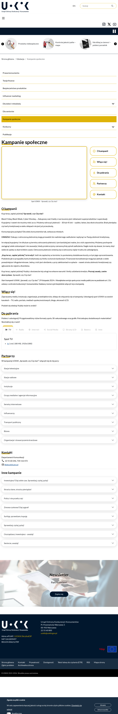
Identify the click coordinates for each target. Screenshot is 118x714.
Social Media (52, 329)
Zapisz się (59, 594)
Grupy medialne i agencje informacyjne (20, 395)
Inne (100, 329)
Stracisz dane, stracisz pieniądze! (17, 489)
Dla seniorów (8, 111)
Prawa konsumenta (11, 73)
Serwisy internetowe (12, 404)
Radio (21, 329)
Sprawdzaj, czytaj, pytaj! (14, 525)
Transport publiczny (12, 422)
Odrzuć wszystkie (102, 710)
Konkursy (7, 126)
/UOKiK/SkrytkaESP (23, 636)
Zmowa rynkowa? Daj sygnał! (16, 507)
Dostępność (48, 662)
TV (10, 329)
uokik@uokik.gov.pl (49, 633)
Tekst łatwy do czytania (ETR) (70, 662)
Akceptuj (103, 705)
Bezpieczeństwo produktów (14, 88)
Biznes (7, 431)
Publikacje (7, 134)
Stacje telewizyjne (11, 368)
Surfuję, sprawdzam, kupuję (15, 516)
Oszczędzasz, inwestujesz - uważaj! (19, 534)
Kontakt (21, 662)
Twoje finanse (8, 80)
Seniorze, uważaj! (11, 543)
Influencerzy (9, 413)
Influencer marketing (12, 96)
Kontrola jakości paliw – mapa (97, 43)
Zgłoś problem (7, 665)
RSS (88, 662)
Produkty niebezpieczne (60, 43)
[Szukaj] (98, 6)
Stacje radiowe (10, 377)
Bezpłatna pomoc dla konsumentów (22, 43)
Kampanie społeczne (11, 119)
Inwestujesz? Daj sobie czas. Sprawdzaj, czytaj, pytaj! (26, 480)
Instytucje (8, 386)
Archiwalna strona (26, 665)
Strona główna (7, 59)
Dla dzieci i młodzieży (12, 103)
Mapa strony (99, 662)
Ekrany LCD (71, 329)
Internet (35, 329)
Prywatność (34, 662)
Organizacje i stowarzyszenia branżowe (20, 440)
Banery (87, 329)
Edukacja (20, 59)
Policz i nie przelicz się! (13, 498)
